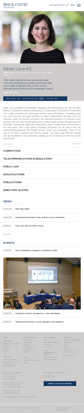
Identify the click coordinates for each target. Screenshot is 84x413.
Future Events (48, 345)
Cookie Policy (28, 408)
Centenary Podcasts (9, 359)
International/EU (29, 347)
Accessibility (16, 408)
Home (5, 337)
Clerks (5, 350)
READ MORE (7, 144)
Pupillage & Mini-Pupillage (32, 360)
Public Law (11, 166)
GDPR (66, 345)
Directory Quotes (15, 190)
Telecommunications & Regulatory (27, 158)
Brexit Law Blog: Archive (60, 383)
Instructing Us (68, 342)
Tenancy (26, 362)
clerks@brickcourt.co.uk (11, 393)
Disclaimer (6, 408)
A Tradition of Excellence (72, 340)
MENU (72, 5)
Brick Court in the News (51, 342)
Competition (11, 151)
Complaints (67, 349)
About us (67, 337)
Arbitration (27, 349)
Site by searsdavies (62, 409)
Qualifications (13, 174)
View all (6, 234)
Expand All (77, 143)
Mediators (6, 348)
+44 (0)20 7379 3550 (57, 5)
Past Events (47, 347)
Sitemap (37, 408)
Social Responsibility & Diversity (50, 352)
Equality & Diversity (50, 359)
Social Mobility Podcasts (11, 361)
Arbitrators (6, 346)
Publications (12, 182)
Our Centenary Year (70, 352)
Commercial (27, 340)
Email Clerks (11, 98)
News (45, 340)
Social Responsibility (50, 357)
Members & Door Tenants (11, 343)
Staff (4, 353)
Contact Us (68, 355)
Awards (66, 347)
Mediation (27, 352)
